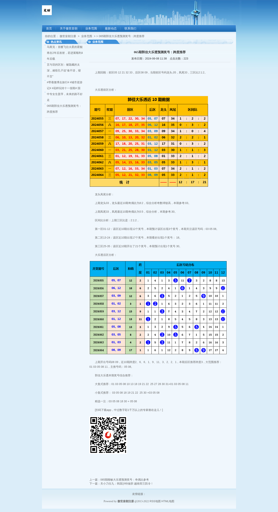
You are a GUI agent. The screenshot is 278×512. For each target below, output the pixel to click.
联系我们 (130, 28)
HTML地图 (167, 501)
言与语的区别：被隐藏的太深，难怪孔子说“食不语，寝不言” (64, 70)
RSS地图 (155, 501)
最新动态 (111, 28)
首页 (49, 28)
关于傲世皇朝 (68, 28)
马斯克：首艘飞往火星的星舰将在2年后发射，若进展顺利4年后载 (65, 52)
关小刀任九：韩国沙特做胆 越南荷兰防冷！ (126, 483)
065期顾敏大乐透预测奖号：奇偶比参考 (124, 479)
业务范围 (91, 28)
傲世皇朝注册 (68, 36)
